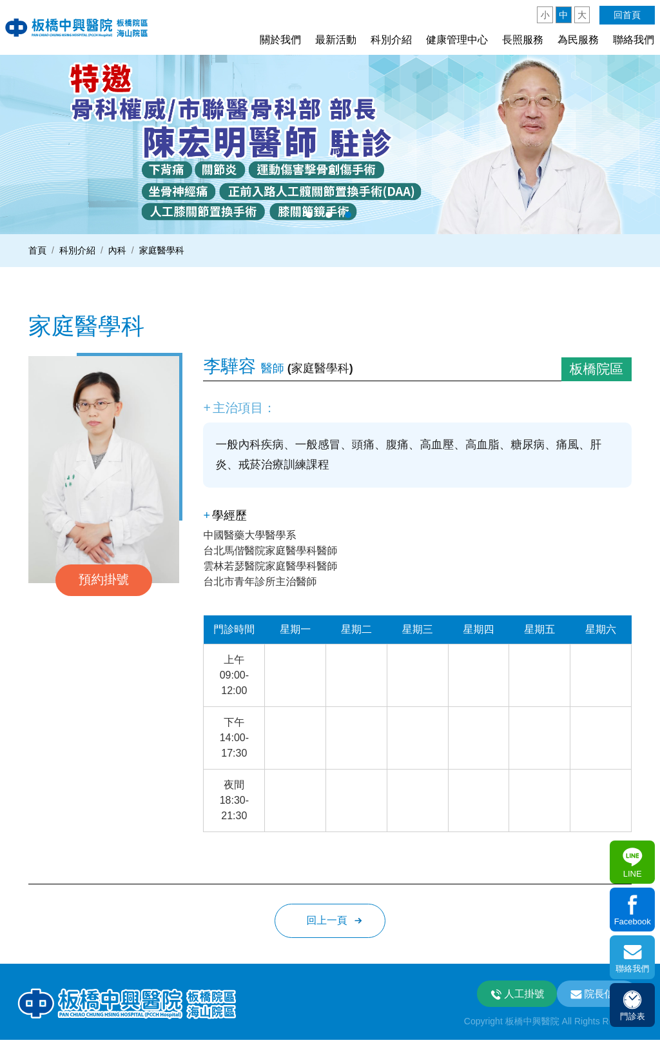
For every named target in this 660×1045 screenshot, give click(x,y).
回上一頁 (326, 923)
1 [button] (309, 215)
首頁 (37, 250)
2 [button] (328, 215)
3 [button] (348, 215)
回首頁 (627, 15)
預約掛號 (104, 580)
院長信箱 (603, 997)
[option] (330, 144)
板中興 (79, 27)
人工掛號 (520, 997)
